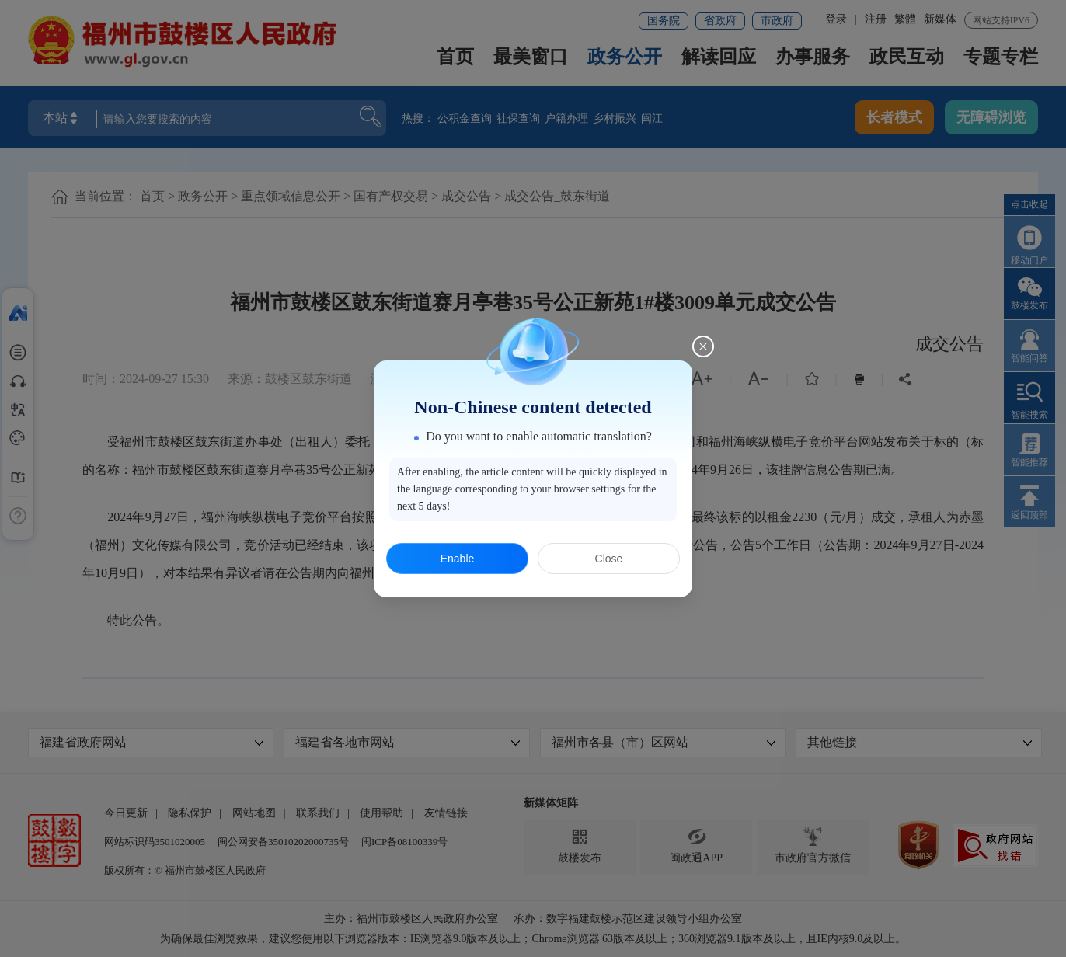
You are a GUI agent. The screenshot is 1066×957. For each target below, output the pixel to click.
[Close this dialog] (703, 346)
